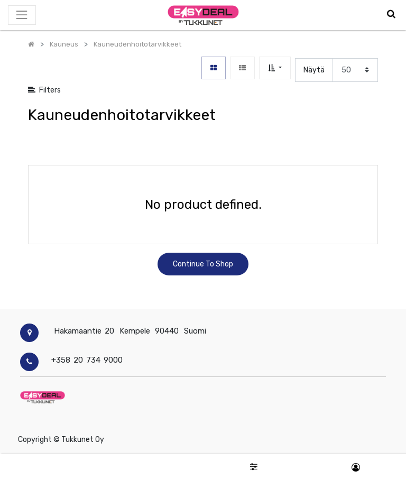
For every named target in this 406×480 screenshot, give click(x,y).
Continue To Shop (203, 264)
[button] (274, 68)
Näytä (314, 70)
